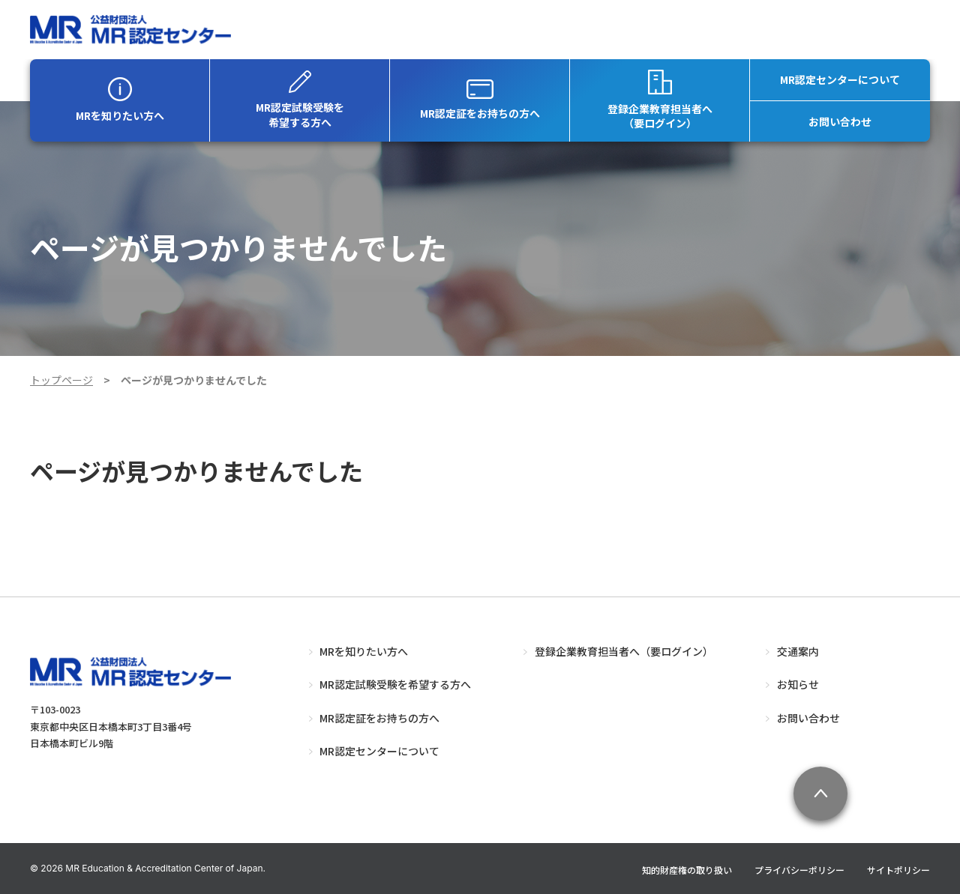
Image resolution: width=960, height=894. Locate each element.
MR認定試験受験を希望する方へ (300, 100)
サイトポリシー (898, 869)
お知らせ (798, 684)
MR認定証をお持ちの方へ (480, 100)
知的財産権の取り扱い (687, 869)
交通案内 (798, 651)
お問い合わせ (840, 121)
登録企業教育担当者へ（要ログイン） (660, 100)
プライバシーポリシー (799, 869)
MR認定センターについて (840, 79)
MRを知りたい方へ (120, 100)
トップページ (61, 379)
